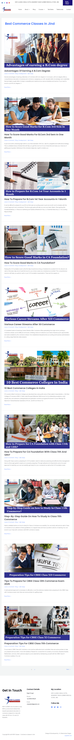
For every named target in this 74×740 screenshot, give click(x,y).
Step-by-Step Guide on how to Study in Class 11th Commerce (33, 518)
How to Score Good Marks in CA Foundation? (30, 262)
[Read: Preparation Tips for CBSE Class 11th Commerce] (37, 623)
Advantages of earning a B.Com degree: (28, 70)
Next (68, 669)
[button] (67, 3)
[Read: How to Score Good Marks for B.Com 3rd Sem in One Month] (37, 114)
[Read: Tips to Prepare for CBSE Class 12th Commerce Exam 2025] (37, 560)
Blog (37, 9)
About (31, 9)
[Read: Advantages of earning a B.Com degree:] (37, 50)
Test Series (52, 9)
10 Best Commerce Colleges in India (25, 388)
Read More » (7, 87)
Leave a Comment (9, 73)
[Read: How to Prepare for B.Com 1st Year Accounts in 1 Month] (37, 178)
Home (25, 9)
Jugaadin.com (68, 735)
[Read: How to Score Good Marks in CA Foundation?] (37, 242)
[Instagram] (7, 2)
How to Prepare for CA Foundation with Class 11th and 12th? (36, 453)
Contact (69, 9)
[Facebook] (2, 2)
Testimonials (61, 9)
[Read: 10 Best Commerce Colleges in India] (37, 367)
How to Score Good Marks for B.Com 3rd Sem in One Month (35, 136)
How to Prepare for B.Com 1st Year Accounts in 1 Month (36, 199)
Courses (44, 9)
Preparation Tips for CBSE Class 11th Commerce (32, 643)
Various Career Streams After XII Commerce (30, 324)
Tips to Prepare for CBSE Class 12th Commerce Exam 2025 (35, 582)
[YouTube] (9, 2)
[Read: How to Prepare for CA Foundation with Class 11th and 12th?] (37, 431)
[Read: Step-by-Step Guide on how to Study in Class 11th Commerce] (37, 496)
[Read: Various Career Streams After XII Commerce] (37, 304)
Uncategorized (23, 73)
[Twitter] (4, 2)
